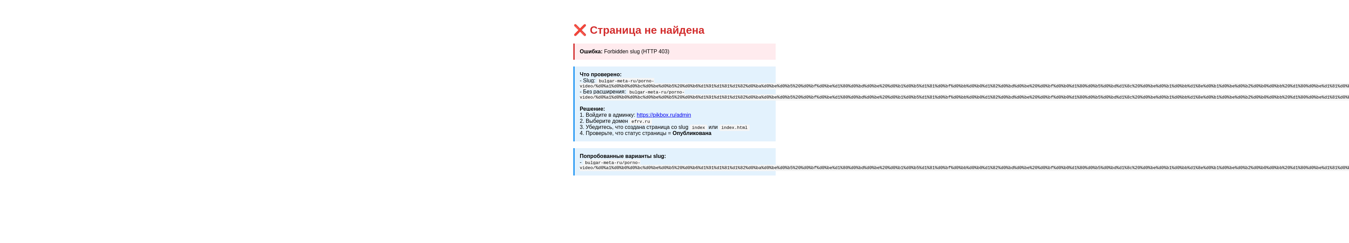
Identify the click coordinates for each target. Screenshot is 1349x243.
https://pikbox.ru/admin (664, 117)
